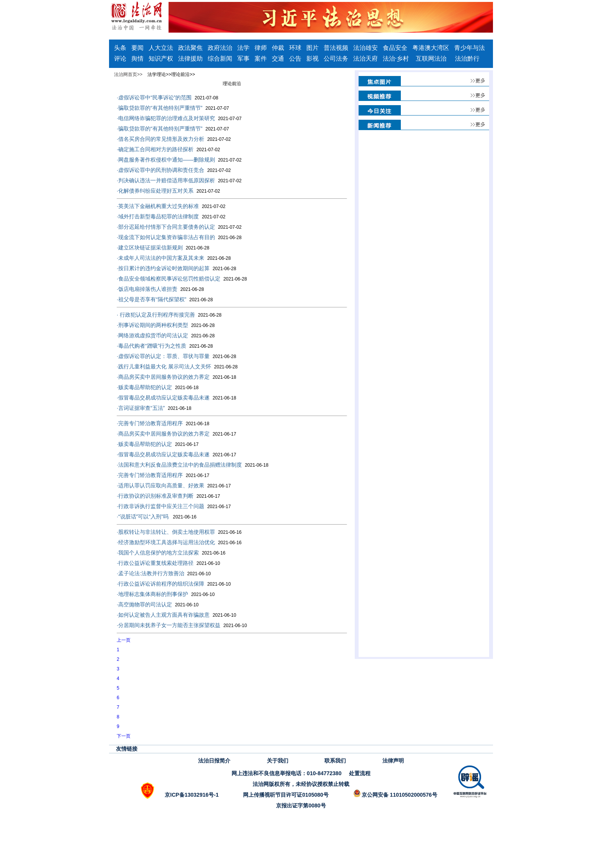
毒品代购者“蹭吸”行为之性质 (165, 346)
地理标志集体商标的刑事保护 (166, 594)
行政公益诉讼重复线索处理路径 (168, 563)
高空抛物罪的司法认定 (157, 604)
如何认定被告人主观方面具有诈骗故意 (176, 615)
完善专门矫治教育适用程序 (163, 423)
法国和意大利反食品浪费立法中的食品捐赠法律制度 (192, 465)
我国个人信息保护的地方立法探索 (171, 553)
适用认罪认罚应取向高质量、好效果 (174, 485)
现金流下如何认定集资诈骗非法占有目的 (179, 237)
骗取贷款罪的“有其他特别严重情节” (173, 108)
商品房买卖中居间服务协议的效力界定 (176, 377)
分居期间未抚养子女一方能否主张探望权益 (182, 625)
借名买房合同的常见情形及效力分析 (174, 139)
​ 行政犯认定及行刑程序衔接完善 (169, 315)
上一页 (124, 640)
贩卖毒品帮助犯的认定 (157, 387)
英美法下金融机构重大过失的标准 (171, 206)
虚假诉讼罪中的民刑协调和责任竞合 (174, 170)
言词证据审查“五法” (154, 408)
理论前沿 (180, 74)
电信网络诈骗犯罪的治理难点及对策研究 (179, 118)
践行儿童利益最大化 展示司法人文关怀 (177, 366)
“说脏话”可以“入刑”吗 (157, 516)
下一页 (124, 736)
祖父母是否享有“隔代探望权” (165, 299)
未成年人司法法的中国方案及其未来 (174, 258)
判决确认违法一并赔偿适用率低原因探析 (179, 180)
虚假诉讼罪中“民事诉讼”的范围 (167, 97)
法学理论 (156, 74)
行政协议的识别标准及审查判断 (168, 496)
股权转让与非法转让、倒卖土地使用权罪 (179, 532)
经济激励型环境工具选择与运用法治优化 (179, 542)
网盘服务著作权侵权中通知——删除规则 (179, 160)
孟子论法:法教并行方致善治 (164, 573)
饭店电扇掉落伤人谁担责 (160, 289)
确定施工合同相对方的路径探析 (168, 149)
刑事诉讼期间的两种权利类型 (166, 325)
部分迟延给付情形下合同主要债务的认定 (179, 227)
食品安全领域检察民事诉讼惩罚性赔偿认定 (182, 279)
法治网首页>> (128, 74)
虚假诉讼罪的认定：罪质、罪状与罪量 (176, 356)
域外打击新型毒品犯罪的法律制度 (171, 216)
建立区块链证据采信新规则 (163, 247)
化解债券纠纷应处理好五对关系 (168, 191)
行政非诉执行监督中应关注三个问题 (174, 506)
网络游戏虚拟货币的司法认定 (166, 335)
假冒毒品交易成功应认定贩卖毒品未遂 (176, 398)
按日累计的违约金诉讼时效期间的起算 (176, 268)
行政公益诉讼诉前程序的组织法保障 (174, 584)
